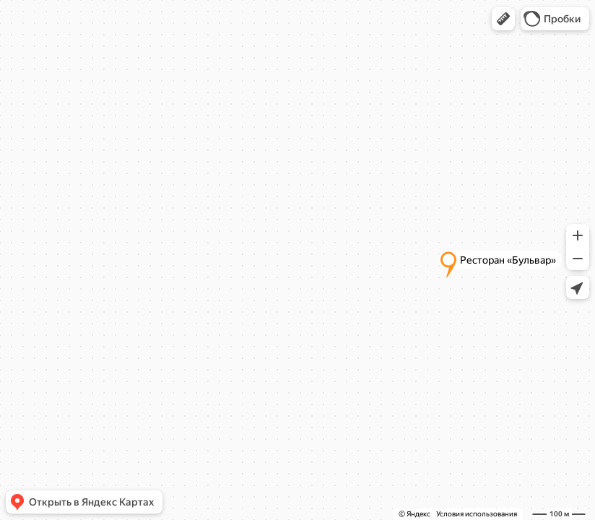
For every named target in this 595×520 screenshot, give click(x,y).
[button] (503, 18)
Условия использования (476, 514)
